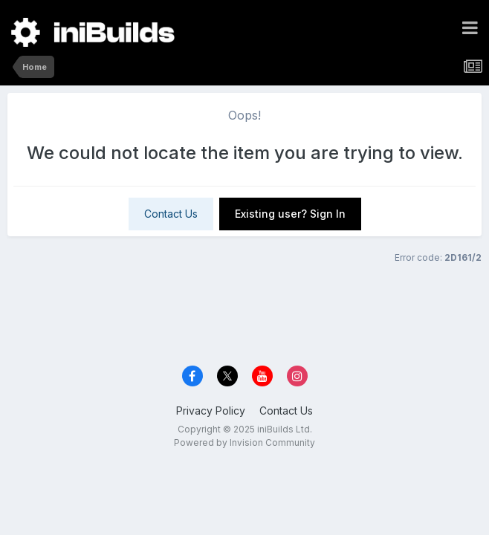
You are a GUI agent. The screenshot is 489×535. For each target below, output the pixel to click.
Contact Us (171, 213)
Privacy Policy (210, 410)
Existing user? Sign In (290, 213)
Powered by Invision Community (244, 442)
